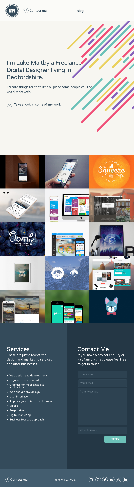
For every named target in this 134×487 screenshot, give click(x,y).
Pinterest (98, 10)
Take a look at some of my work (37, 104)
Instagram (91, 10)
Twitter (104, 10)
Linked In (125, 10)
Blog (80, 10)
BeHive (111, 10)
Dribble (118, 10)
